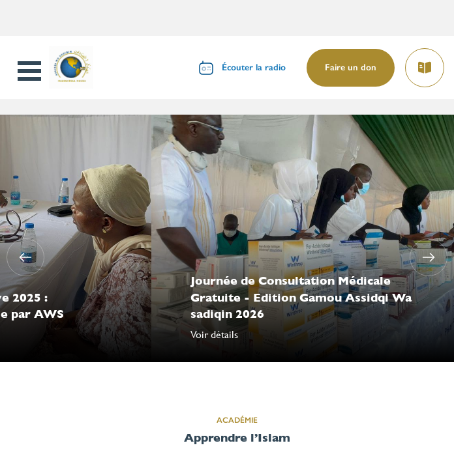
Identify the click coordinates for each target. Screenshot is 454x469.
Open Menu (31, 71)
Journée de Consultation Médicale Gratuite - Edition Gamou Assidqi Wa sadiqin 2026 (301, 297)
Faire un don (350, 67)
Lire (424, 63)
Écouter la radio (254, 67)
